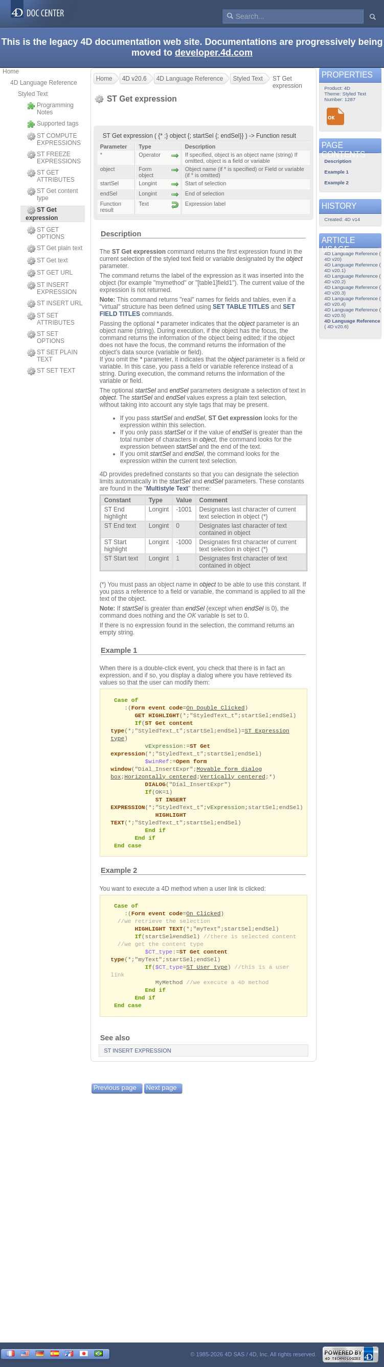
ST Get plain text (54, 249)
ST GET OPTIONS (45, 233)
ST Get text (47, 261)
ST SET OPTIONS (45, 337)
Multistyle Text (167, 488)
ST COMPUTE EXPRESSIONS (54, 139)
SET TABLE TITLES (241, 306)
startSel (145, 390)
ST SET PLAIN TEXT (52, 356)
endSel (178, 390)
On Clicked (203, 924)
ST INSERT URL (54, 304)
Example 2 (119, 880)
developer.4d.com (214, 52)
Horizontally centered (160, 782)
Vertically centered (232, 782)
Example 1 (119, 650)
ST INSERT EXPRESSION (52, 288)
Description (121, 234)
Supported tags (52, 124)
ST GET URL (50, 273)
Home (11, 71)
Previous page (115, 1105)
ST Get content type (52, 194)
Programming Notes (50, 109)
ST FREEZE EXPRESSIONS (54, 158)
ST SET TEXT (51, 371)
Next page (161, 1105)
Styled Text (33, 93)
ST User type (207, 981)
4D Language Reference (43, 82)
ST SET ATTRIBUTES (51, 319)
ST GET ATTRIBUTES (51, 176)
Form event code (157, 708)
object (294, 258)
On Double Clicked (215, 708)
